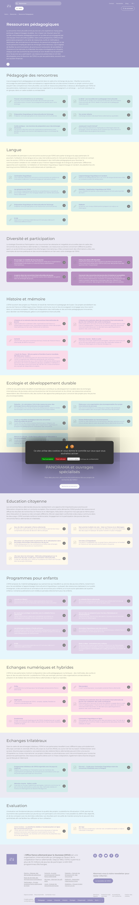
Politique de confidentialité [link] (89, 459)
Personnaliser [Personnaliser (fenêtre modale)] (73, 459)
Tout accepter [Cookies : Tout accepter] (47, 459)
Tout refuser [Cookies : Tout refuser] (60, 459)
